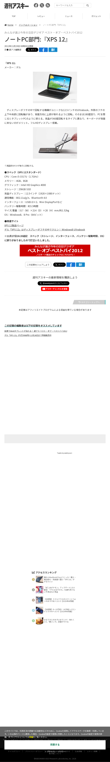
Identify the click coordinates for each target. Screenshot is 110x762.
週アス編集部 (15, 49)
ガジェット (96, 16)
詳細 (31, 737)
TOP (14, 16)
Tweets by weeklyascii (64, 453)
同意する (55, 744)
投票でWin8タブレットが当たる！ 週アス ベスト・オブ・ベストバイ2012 (35, 331)
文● (6, 49)
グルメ (60, 725)
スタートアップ (73, 725)
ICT (85, 725)
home (8, 24)
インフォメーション (28, 24)
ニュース (68, 16)
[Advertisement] (55, 368)
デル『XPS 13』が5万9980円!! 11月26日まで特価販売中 (27, 335)
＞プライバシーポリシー (55, 752)
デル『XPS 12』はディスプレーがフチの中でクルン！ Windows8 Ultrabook (44, 229)
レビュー (41, 16)
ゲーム (50, 725)
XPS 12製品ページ (14, 225)
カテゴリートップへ (89, 302)
